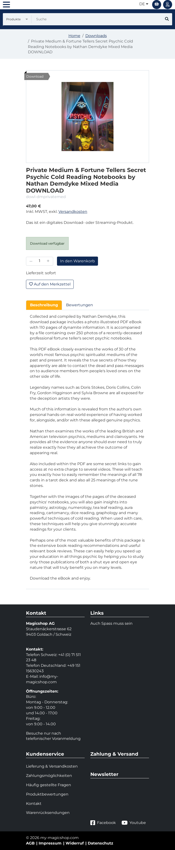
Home (74, 35)
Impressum (50, 843)
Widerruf (75, 843)
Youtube (134, 823)
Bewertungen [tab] (79, 305)
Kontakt (33, 803)
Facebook (103, 823)
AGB (30, 843)
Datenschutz (100, 843)
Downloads (96, 35)
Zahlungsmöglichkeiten (49, 775)
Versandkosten (72, 211)
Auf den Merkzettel (50, 284)
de (143, 4)
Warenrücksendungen (48, 812)
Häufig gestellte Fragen (48, 785)
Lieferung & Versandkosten (52, 766)
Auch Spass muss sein (111, 623)
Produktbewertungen (47, 794)
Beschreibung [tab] (44, 305)
